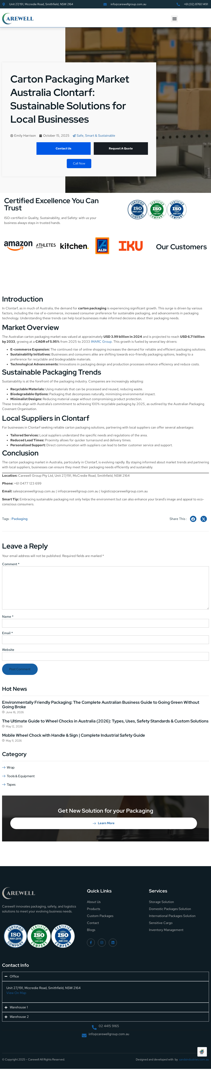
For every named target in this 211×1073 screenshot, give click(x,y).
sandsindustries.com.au (194, 1059)
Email (7, 633)
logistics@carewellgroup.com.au (124, 491)
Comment (10, 564)
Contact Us (63, 148)
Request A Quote (121, 148)
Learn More (104, 823)
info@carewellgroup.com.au (78, 491)
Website (8, 649)
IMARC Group (101, 341)
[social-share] (193, 519)
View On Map (16, 993)
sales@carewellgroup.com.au (34, 491)
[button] (174, 18)
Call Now (79, 163)
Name (7, 616)
